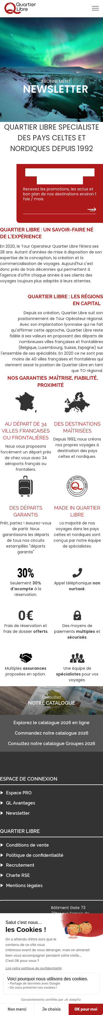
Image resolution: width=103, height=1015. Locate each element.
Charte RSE (18, 875)
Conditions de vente (27, 845)
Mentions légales (24, 885)
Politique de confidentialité (34, 855)
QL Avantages (20, 803)
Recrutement (20, 865)
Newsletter (18, 813)
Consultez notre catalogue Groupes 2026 (51, 743)
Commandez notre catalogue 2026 (51, 733)
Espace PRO (19, 792)
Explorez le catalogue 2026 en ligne (51, 722)
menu (86, 8)
